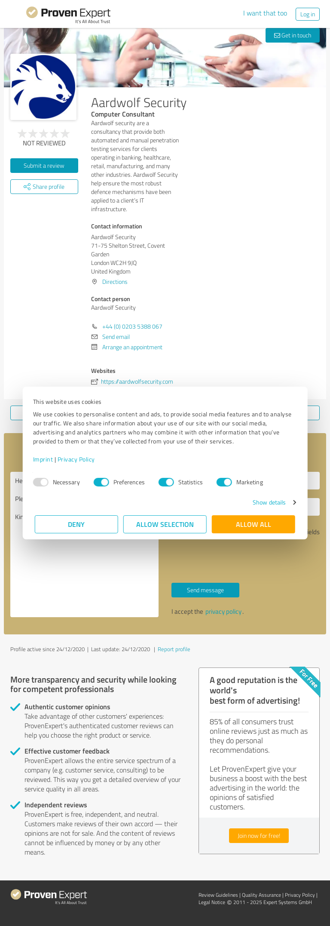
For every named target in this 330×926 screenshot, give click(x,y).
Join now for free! (259, 835)
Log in (307, 14)
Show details (267, 502)
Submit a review (44, 165)
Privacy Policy (78, 459)
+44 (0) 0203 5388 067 (132, 326)
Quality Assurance (261, 894)
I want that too (265, 13)
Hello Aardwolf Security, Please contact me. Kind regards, (84, 544)
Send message (205, 590)
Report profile (174, 649)
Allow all (253, 524)
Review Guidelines (218, 894)
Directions (115, 281)
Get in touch (292, 35)
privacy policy (223, 611)
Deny (76, 524)
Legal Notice (212, 902)
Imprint (45, 459)
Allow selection (165, 524)
